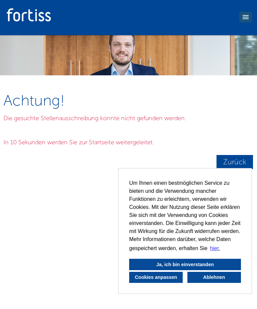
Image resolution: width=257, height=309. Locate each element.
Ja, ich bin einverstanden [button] (185, 264)
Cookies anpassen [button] (156, 277)
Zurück (234, 161)
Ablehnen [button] (214, 277)
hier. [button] (215, 248)
